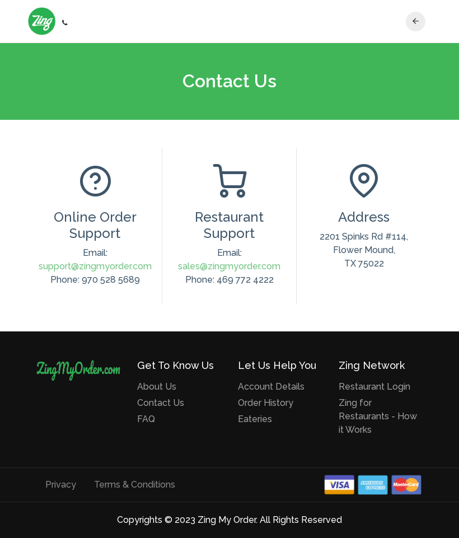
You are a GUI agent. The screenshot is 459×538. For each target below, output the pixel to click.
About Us (156, 386)
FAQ (146, 419)
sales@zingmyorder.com (229, 266)
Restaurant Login (374, 386)
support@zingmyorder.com (95, 266)
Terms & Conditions (134, 484)
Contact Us (160, 402)
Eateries (255, 419)
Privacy (60, 484)
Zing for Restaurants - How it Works (378, 416)
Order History (265, 402)
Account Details (271, 386)
